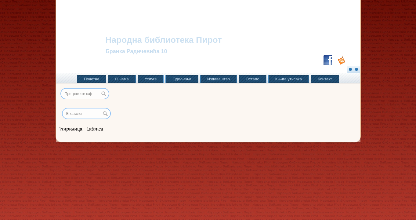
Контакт (325, 79)
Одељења (181, 79)
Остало (252, 79)
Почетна (91, 79)
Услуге (151, 79)
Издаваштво (218, 79)
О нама (121, 79)
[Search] (86, 113)
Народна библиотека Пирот (163, 40)
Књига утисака (288, 79)
